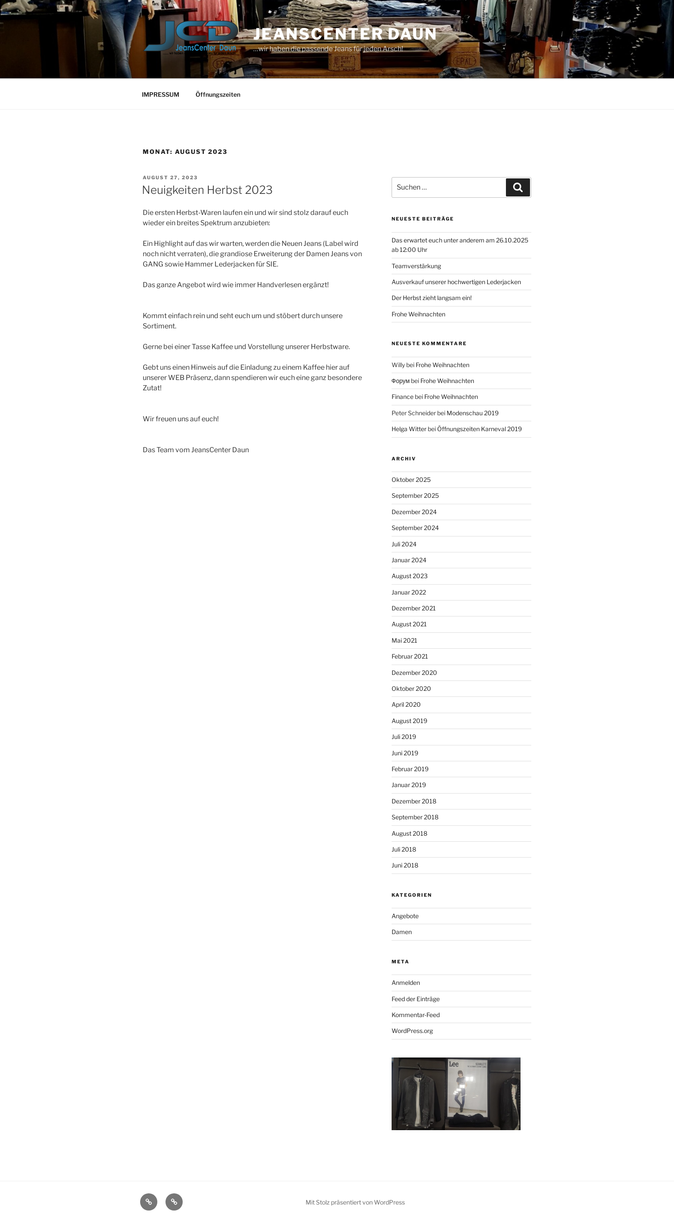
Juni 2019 (405, 753)
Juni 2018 (405, 865)
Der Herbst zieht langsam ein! (432, 297)
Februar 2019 (410, 768)
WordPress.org (412, 1030)
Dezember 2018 (414, 801)
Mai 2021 (404, 640)
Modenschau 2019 (473, 413)
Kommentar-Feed (416, 1014)
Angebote (405, 916)
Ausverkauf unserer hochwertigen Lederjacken (456, 281)
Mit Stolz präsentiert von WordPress (355, 1202)
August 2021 (409, 624)
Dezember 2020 (414, 672)
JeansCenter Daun (345, 34)
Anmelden (406, 982)
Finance (403, 396)
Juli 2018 (404, 849)
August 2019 (409, 720)
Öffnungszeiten (218, 94)
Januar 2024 (409, 560)
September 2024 (415, 527)
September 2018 (415, 817)
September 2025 (415, 495)
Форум (401, 380)
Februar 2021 (410, 656)
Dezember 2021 (414, 608)
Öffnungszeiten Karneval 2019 (479, 428)
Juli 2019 (404, 736)
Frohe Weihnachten (418, 314)
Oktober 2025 (411, 479)
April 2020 (406, 704)
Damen (402, 931)
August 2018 (409, 833)
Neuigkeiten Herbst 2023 (207, 189)
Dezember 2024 (414, 511)
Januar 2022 (409, 592)
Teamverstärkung (416, 266)
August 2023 (410, 575)
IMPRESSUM (160, 94)
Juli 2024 (404, 544)
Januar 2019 (409, 784)
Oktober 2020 (411, 688)
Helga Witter (409, 428)
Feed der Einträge (416, 998)
